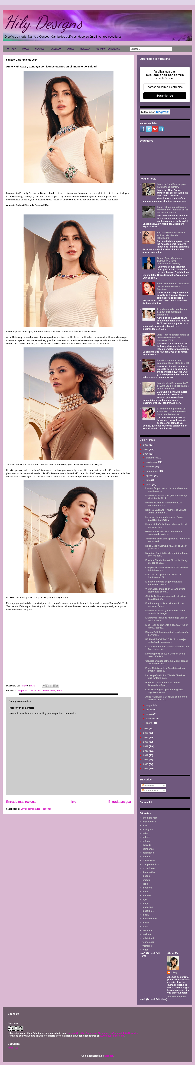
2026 (146, 445)
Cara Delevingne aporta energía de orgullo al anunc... (164, 691)
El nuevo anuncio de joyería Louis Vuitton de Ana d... (163, 583)
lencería (146, 895)
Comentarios (150, 790)
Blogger (108, 1055)
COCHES (39, 49)
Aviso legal (13, 1047)
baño (145, 833)
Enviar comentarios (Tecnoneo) (36, 808)
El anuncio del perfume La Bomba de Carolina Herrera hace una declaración (171, 411)
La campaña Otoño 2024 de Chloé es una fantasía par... (165, 676)
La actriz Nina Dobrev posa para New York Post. (171, 185)
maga (145, 903)
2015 (146, 764)
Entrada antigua (119, 801)
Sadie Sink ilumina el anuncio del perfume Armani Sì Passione (173, 286)
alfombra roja (149, 817)
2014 (146, 768)
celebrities (148, 852)
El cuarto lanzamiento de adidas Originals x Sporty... (162, 684)
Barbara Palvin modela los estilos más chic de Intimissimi (171, 235)
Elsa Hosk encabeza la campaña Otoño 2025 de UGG (173, 361)
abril (148, 709)
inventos (147, 887)
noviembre (152, 462)
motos (145, 922)
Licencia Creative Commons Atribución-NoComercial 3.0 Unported (102, 1033)
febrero (150, 718)
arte (144, 825)
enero (149, 723)
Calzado (146, 845)
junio (149, 484)
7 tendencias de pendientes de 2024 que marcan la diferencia (172, 312)
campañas (22, 690)
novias (146, 926)
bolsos (146, 841)
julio (148, 480)
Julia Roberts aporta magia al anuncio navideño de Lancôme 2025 (173, 337)
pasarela (147, 930)
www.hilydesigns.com (112, 1035)
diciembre (151, 457)
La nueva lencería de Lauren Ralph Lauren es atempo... (164, 518)
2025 (146, 449)
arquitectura (149, 821)
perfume (146, 934)
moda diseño (149, 918)
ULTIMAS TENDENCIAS (108, 49)
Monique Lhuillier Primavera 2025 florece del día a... (163, 504)
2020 (146, 742)
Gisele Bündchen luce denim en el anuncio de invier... (163, 533)
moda (59, 690)
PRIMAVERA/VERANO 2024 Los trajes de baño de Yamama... (165, 640)
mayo (149, 705)
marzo (149, 714)
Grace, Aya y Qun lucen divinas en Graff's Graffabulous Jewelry (169, 261)
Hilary (174, 972)
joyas (52, 690)
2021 (146, 737)
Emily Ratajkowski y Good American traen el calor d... (165, 669)
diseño (45, 690)
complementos (150, 864)
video (145, 949)
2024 (146, 453)
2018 (146, 751)
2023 (146, 728)
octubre (150, 466)
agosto (150, 475)
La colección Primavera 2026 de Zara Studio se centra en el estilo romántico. (173, 386)
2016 (146, 759)
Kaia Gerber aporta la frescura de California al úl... (163, 576)
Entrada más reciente (21, 801)
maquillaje (148, 911)
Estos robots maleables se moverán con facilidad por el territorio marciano (172, 210)
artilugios (147, 829)
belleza (146, 837)
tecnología (148, 942)
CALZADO (55, 49)
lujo (144, 899)
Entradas (148, 785)
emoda (146, 880)
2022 (146, 733)
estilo (145, 883)
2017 (146, 755)
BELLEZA (85, 49)
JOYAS (70, 49)
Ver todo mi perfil (176, 996)
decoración (148, 872)
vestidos (147, 946)
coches (146, 856)
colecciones (35, 690)
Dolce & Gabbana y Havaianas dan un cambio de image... (165, 612)
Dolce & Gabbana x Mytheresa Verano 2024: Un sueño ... (165, 511)
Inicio (72, 801)
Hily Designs (43, 22)
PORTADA (11, 49)
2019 (146, 746)
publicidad (148, 938)
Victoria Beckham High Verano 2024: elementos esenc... (165, 590)
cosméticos (148, 868)
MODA (25, 49)
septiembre (152, 471)
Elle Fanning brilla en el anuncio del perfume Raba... (164, 604)
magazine (147, 907)
